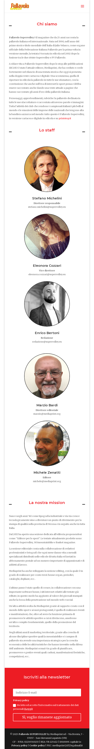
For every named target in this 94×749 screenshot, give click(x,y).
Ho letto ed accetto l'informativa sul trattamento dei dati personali (46, 707)
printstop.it (65, 118)
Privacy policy (19, 745)
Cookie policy (37, 745)
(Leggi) (28, 709)
